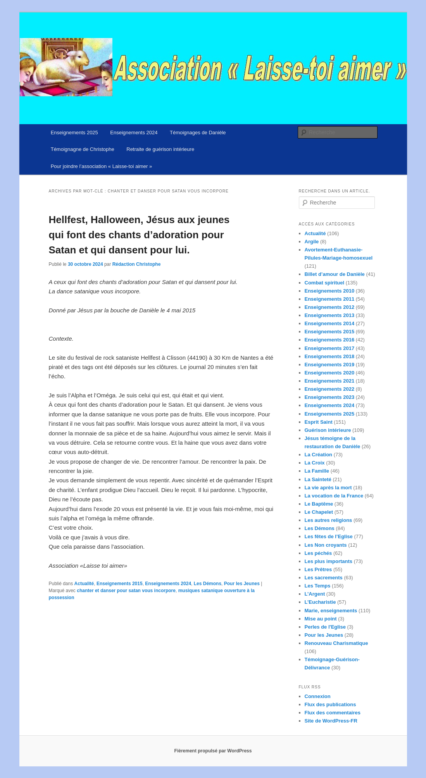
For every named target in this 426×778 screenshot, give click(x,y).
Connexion (318, 696)
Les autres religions (328, 520)
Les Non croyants (326, 545)
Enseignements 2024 (133, 132)
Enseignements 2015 (120, 583)
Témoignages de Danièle (198, 132)
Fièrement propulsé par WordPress (213, 751)
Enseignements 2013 (330, 315)
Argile (312, 241)
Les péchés (318, 553)
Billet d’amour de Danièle (335, 274)
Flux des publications (330, 704)
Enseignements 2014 (330, 323)
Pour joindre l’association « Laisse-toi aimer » (101, 166)
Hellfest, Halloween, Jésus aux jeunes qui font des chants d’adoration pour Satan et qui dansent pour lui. (139, 235)
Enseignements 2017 (330, 348)
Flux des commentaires (333, 713)
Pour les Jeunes (242, 583)
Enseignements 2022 (330, 389)
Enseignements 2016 (330, 340)
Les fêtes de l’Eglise (329, 536)
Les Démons (207, 583)
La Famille (317, 471)
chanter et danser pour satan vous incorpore (126, 590)
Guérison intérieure (328, 430)
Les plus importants (329, 561)
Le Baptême (319, 504)
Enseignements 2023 (330, 397)
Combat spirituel (325, 283)
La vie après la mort (328, 487)
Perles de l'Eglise (325, 627)
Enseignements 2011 (330, 299)
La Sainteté (318, 479)
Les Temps (318, 586)
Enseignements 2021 (330, 381)
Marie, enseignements (331, 610)
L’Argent (315, 594)
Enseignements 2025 (74, 132)
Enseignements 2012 (330, 307)
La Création (319, 454)
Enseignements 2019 (330, 364)
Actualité (84, 583)
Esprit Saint (319, 422)
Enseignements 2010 (330, 291)
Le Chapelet (319, 512)
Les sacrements (324, 577)
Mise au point (321, 619)
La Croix (315, 463)
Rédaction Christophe (136, 264)
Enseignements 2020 (330, 373)
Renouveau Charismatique (336, 643)
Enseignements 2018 (330, 356)
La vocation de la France (334, 496)
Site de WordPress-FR (331, 721)
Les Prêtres (318, 569)
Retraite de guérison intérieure (160, 149)
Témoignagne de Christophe (82, 149)
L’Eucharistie (320, 602)
